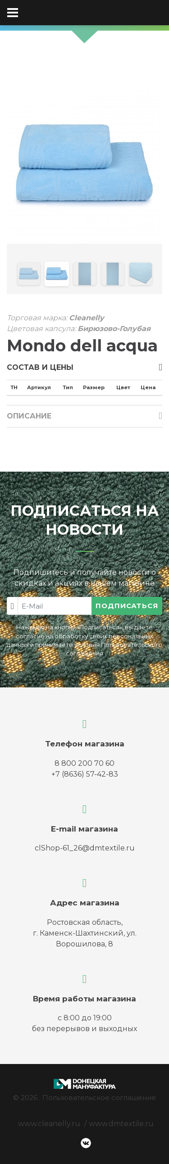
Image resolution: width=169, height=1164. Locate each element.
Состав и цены (40, 367)
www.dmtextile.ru (121, 1123)
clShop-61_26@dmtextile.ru (85, 848)
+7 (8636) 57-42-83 (84, 774)
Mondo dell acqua (82, 345)
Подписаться (127, 605)
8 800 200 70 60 (84, 763)
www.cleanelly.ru (49, 1123)
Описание (29, 416)
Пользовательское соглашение (99, 1097)
